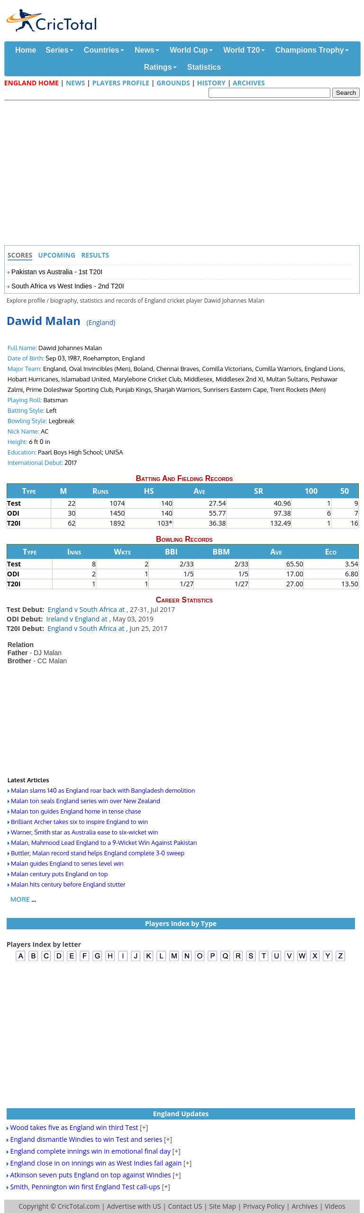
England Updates (181, 1113)
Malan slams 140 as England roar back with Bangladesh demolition (103, 790)
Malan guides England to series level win (67, 863)
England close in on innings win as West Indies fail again (96, 1162)
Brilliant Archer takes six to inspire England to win (79, 821)
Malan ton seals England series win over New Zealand (85, 801)
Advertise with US (134, 1206)
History (211, 82)
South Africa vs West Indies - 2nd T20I (67, 286)
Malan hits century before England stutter (68, 884)
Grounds (173, 82)
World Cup (189, 50)
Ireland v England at (77, 618)
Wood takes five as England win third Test (74, 1127)
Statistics (204, 67)
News (145, 50)
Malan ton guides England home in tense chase (76, 811)
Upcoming (56, 254)
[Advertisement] (184, 174)
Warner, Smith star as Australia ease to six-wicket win (84, 832)
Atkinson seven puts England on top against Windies (90, 1174)
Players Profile (120, 82)
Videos (335, 1206)
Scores (20, 254)
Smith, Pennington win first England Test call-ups (85, 1186)
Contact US (185, 1206)
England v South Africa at (87, 609)
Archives (249, 82)
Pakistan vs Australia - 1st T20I (56, 272)
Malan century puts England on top (59, 874)
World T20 (241, 50)
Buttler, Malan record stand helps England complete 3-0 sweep (97, 853)
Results (95, 254)
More (20, 899)
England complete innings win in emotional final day (90, 1151)
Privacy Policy (263, 1206)
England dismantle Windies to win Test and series (86, 1139)
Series (57, 50)
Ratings (158, 67)
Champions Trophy (309, 50)
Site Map (222, 1206)
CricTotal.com (78, 1206)
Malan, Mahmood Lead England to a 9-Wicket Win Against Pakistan (104, 842)
